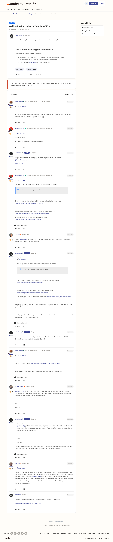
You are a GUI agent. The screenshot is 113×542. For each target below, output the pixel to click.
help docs (32, 62)
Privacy (106, 538)
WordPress (19, 69)
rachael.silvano (19, 386)
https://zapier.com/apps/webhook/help (28, 219)
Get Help (11, 9)
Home (9, 14)
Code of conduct (87, 28)
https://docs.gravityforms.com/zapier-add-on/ (45, 363)
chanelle (17, 234)
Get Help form (36, 476)
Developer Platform (59, 533)
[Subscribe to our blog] (18, 533)
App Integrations (103, 533)
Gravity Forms (31, 69)
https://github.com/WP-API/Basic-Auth (28, 503)
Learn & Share (23, 9)
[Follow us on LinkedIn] (15, 533)
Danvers (17, 463)
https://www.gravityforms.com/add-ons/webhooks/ (32, 213)
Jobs (75, 533)
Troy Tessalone (19, 128)
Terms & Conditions (49, 525)
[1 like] (20, 225)
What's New (37, 9)
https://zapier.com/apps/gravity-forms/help (29, 203)
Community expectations (90, 34)
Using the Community (89, 31)
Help (48, 533)
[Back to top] (109, 523)
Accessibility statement (62, 525)
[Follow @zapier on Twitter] (22, 533)
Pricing (42, 533)
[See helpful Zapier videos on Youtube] (25, 533)
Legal (100, 538)
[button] (93, 3)
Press (70, 533)
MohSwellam (19, 101)
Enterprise (82, 533)
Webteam (18, 494)
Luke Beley (19, 35)
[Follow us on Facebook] (11, 533)
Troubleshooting (26, 14)
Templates (91, 533)
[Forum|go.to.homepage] (22, 3)
